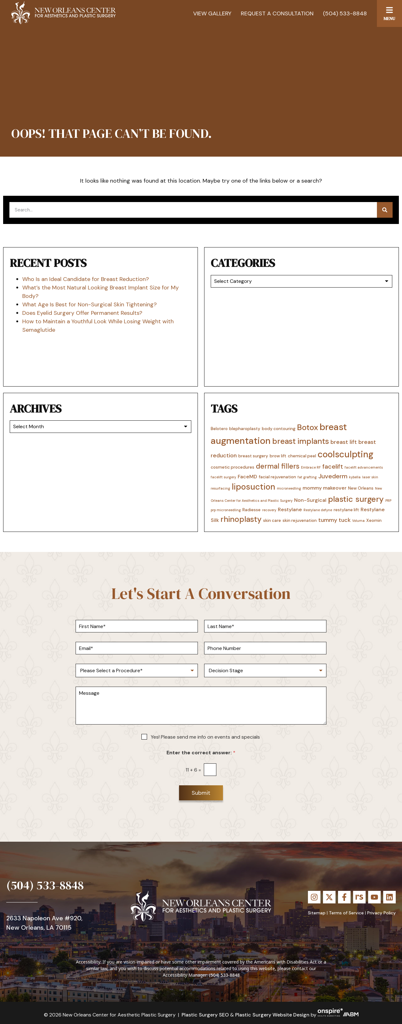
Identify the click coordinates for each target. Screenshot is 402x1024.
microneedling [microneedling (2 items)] (289, 488)
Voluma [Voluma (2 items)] (358, 520)
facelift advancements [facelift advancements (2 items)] (364, 467)
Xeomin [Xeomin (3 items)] (374, 520)
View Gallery (212, 13)
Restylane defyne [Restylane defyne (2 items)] (318, 510)
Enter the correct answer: (201, 753)
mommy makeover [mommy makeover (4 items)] (324, 488)
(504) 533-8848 (345, 13)
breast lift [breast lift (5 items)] (344, 442)
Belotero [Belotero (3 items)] (219, 428)
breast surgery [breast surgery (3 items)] (253, 456)
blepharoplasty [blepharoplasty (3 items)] (244, 428)
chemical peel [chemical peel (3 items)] (302, 456)
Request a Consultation (277, 13)
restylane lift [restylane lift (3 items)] (346, 509)
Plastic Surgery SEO (205, 1014)
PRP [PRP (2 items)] (388, 500)
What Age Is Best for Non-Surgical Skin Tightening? (89, 304)
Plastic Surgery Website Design (272, 1014)
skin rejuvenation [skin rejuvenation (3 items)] (300, 520)
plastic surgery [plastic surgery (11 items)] (356, 499)
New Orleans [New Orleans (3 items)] (360, 488)
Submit (201, 793)
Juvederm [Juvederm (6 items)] (332, 476)
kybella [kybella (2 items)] (355, 477)
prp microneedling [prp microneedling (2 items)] (226, 510)
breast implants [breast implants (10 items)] (300, 441)
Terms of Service (346, 913)
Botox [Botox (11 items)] (307, 427)
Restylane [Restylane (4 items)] (290, 509)
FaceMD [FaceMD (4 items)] (247, 476)
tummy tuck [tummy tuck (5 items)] (334, 520)
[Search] (385, 210)
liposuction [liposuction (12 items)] (253, 486)
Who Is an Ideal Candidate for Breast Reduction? (85, 279)
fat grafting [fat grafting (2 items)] (307, 477)
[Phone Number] (265, 648)
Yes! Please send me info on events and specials (205, 737)
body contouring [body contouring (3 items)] (278, 428)
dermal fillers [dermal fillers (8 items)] (277, 466)
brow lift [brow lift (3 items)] (278, 456)
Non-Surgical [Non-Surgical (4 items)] (310, 500)
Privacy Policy (381, 913)
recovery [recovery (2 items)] (269, 510)
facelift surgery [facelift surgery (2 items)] (223, 477)
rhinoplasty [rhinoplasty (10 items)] (241, 519)
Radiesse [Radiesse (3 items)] (251, 509)
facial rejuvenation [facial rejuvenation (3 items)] (277, 477)
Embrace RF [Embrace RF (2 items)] (311, 467)
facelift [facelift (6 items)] (332, 466)
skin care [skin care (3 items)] (272, 520)
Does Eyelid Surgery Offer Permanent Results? (82, 313)
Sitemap (316, 913)
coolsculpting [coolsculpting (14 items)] (345, 454)
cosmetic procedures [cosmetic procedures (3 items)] (232, 467)
